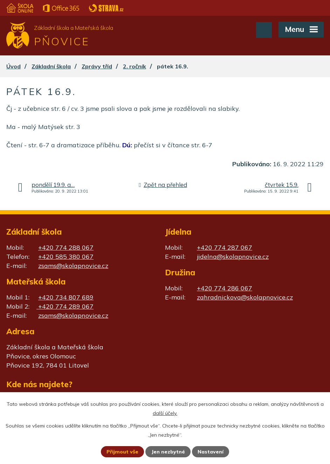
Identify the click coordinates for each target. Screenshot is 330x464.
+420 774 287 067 (224, 247)
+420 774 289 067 (65, 306)
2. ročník (134, 66)
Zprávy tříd (97, 66)
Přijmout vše (122, 452)
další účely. (165, 413)
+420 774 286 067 (224, 288)
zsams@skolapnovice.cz (73, 266)
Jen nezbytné (168, 452)
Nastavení (211, 452)
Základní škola (51, 66)
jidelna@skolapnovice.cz (233, 257)
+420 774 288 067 (66, 247)
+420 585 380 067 (66, 257)
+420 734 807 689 (66, 297)
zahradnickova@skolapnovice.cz (245, 297)
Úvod (13, 66)
